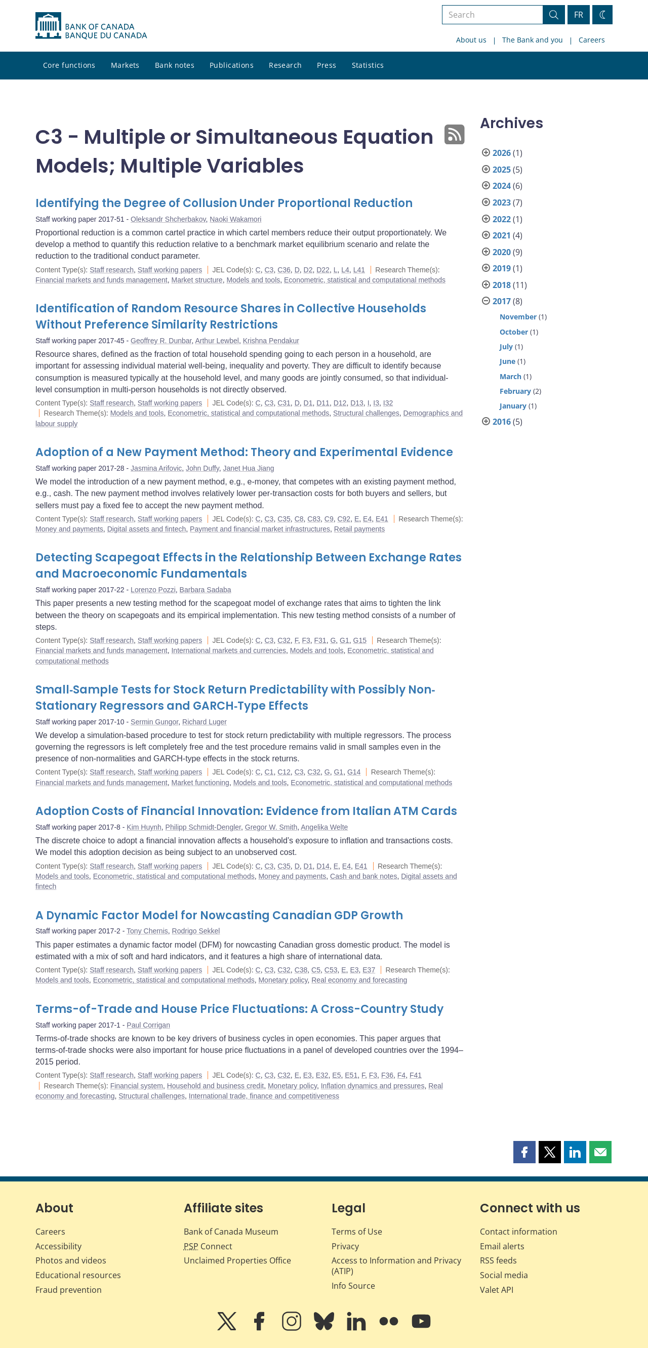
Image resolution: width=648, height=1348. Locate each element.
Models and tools (253, 280)
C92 (343, 519)
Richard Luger (204, 722)
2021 (502, 235)
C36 (284, 270)
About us (471, 40)
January (513, 406)
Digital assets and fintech (146, 529)
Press (326, 65)
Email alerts (502, 1246)
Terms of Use (357, 1231)
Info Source (353, 1285)
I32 (388, 403)
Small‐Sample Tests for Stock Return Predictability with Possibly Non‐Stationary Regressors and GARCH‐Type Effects (235, 698)
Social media (504, 1275)
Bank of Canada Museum (231, 1231)
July (506, 346)
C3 (268, 270)
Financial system (136, 1086)
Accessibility (58, 1246)
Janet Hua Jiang (248, 468)
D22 (323, 270)
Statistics (368, 65)
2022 (502, 219)
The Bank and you (532, 40)
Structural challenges (366, 413)
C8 (299, 519)
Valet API (496, 1289)
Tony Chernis (147, 931)
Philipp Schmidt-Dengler (203, 827)
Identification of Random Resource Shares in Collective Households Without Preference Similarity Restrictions (230, 317)
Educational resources (78, 1275)
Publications (232, 65)
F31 (320, 640)
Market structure (196, 280)
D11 (323, 403)
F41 (416, 1075)
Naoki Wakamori (235, 219)
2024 (502, 185)
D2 (308, 270)
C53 (331, 970)
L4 (345, 270)
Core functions (69, 65)
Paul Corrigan (148, 1025)
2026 (502, 152)
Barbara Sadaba (205, 590)
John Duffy (202, 468)
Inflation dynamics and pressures (373, 1086)
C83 (313, 519)
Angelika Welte (324, 827)
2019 (502, 268)
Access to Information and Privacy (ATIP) (396, 1266)
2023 (502, 202)
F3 (306, 640)
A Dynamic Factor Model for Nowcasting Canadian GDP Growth (219, 915)
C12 (284, 772)
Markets (125, 65)
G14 (353, 772)
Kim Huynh (144, 827)
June (507, 361)
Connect (208, 1246)
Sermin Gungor (154, 722)
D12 (340, 403)
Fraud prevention (68, 1289)
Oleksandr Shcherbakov (168, 219)
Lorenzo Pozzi (153, 590)
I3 (376, 403)
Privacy (345, 1246)
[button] (524, 1152)
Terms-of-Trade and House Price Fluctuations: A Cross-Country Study (239, 1009)
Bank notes (174, 65)
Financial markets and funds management (101, 280)
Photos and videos (70, 1260)
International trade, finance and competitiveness (264, 1096)
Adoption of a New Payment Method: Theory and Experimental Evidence (244, 452)
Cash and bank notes (363, 876)
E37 (368, 970)
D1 (308, 403)
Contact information (518, 1231)
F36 (387, 1075)
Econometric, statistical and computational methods (365, 280)
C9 (329, 519)
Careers (592, 40)
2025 (502, 169)
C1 (268, 772)
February (515, 391)
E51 (351, 1075)
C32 (284, 640)
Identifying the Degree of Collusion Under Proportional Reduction (224, 203)
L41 (359, 270)
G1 (344, 640)
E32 (322, 1075)
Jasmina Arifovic (156, 468)
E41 (382, 519)
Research (285, 65)
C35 (284, 519)
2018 (502, 285)
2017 (502, 301)
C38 (301, 970)
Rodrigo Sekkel (196, 931)
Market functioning (200, 783)
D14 (323, 866)
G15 (360, 640)
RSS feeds (498, 1260)
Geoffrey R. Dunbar (161, 341)
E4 (367, 519)
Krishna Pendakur (271, 341)
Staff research (112, 270)
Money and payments (69, 529)
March (510, 376)
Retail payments (359, 529)
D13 (356, 403)
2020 (502, 252)
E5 (336, 1075)
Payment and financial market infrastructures (260, 529)
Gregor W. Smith (271, 827)
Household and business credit (215, 1086)
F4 (401, 1075)
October (514, 332)
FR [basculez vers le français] (578, 14)
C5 (315, 970)
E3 (354, 970)
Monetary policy (282, 980)
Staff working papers (170, 270)
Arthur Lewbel (216, 341)
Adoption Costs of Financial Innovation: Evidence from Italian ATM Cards (246, 811)
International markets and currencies (228, 650)
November (518, 316)
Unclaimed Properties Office (237, 1260)
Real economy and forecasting (359, 980)
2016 (502, 421)
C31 (284, 403)
